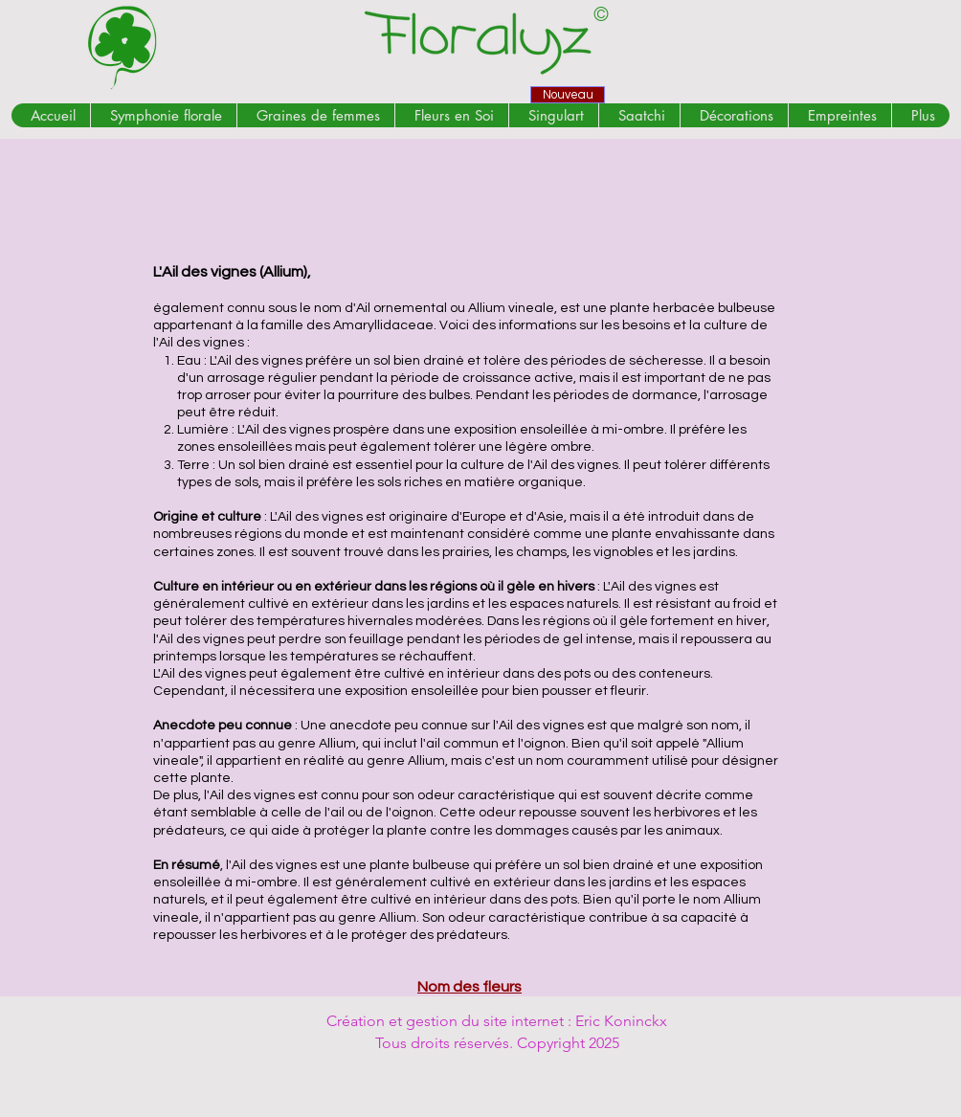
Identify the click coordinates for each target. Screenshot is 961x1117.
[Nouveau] (567, 94)
